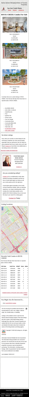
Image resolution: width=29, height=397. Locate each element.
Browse (15, 10)
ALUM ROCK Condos (10, 128)
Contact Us (21, 10)
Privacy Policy (9, 390)
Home (9, 10)
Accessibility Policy (16, 390)
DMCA (21, 390)
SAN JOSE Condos (9, 130)
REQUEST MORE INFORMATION (9, 150)
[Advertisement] (14, 372)
